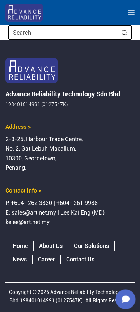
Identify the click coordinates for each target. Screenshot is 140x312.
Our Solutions (91, 246)
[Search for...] (70, 32)
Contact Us (80, 259)
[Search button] (124, 32)
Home (20, 246)
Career (46, 259)
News (20, 259)
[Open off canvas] (131, 12)
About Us (51, 246)
